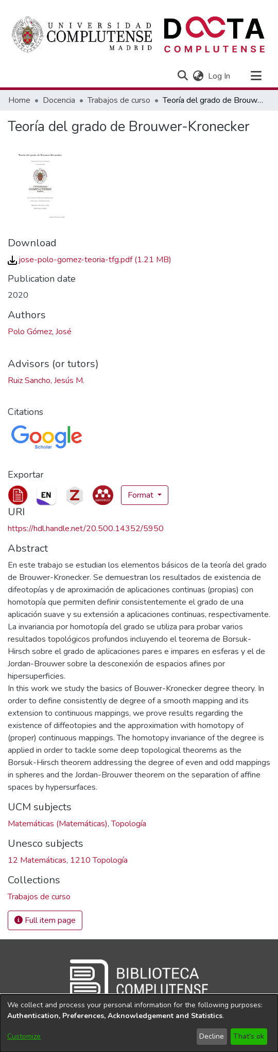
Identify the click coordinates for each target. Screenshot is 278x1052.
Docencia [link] (59, 100)
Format (141, 495)
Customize (24, 1036)
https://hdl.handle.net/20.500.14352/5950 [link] (86, 528)
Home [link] (19, 100)
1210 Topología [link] (99, 860)
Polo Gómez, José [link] (40, 331)
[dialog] (139, 1023)
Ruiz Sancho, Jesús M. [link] (46, 380)
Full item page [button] (45, 920)
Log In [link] (219, 76)
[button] (182, 76)
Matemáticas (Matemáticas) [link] (58, 823)
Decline (211, 1036)
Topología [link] (128, 823)
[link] (89, 259)
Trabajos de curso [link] (119, 100)
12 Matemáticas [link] (37, 860)
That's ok (248, 1036)
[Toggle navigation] (255, 76)
